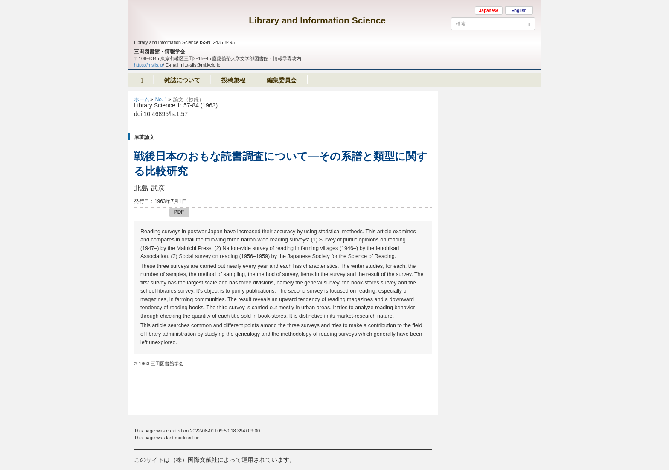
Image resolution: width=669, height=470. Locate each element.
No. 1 (161, 99)
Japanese (489, 10)
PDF (179, 212)
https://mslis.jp (148, 64)
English (518, 10)
